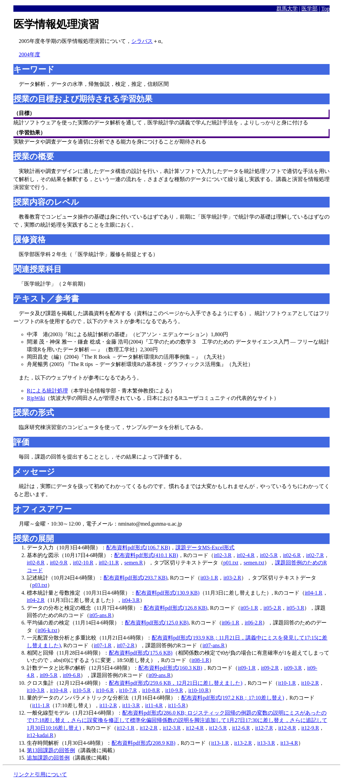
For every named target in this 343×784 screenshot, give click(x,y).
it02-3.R (222, 555)
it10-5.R (82, 690)
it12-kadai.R (40, 735)
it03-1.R (209, 578)
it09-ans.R (159, 675)
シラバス (142, 41)
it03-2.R (232, 578)
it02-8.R (36, 562)
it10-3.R (36, 690)
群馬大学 (287, 8)
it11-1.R (41, 705)
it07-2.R (126, 645)
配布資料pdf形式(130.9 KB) (167, 593)
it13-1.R (220, 743)
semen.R (133, 562)
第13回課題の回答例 (51, 750)
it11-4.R (153, 705)
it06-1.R (230, 622)
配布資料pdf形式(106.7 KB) (138, 547)
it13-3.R (266, 743)
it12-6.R (241, 728)
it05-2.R (272, 608)
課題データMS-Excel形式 (205, 547)
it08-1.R (200, 660)
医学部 (309, 8)
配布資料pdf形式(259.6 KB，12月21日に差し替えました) (175, 683)
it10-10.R (198, 690)
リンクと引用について (40, 774)
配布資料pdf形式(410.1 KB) (146, 555)
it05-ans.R (100, 615)
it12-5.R (218, 728)
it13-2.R (243, 743)
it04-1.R (314, 593)
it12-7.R (264, 728)
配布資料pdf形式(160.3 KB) (170, 668)
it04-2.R (36, 600)
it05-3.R (295, 608)
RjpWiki (36, 398)
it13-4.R (289, 743)
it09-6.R (72, 675)
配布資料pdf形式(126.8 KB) (175, 608)
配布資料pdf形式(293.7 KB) (135, 578)
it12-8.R (287, 728)
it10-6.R (105, 690)
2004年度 (29, 54)
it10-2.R (310, 683)
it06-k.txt (47, 630)
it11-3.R (131, 705)
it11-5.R (177, 705)
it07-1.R (103, 645)
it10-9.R (174, 690)
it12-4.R (195, 728)
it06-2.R (254, 622)
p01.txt (230, 562)
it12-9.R (310, 728)
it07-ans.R (213, 645)
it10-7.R (128, 690)
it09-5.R (49, 675)
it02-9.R (59, 562)
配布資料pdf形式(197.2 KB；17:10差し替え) (232, 698)
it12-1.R (125, 728)
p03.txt (39, 585)
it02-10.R (83, 562)
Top (325, 8)
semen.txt (254, 562)
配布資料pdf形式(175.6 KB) (141, 653)
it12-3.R (172, 728)
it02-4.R (246, 555)
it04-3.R (131, 600)
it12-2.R (148, 728)
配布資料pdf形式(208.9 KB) (143, 743)
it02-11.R (109, 562)
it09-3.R (293, 668)
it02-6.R (292, 555)
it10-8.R (151, 690)
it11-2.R (108, 705)
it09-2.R (270, 668)
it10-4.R (59, 690)
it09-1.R (247, 668)
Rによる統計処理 (47, 391)
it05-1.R (249, 608)
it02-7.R (315, 555)
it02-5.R (269, 555)
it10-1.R (287, 683)
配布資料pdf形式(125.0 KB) (157, 622)
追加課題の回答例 (48, 758)
